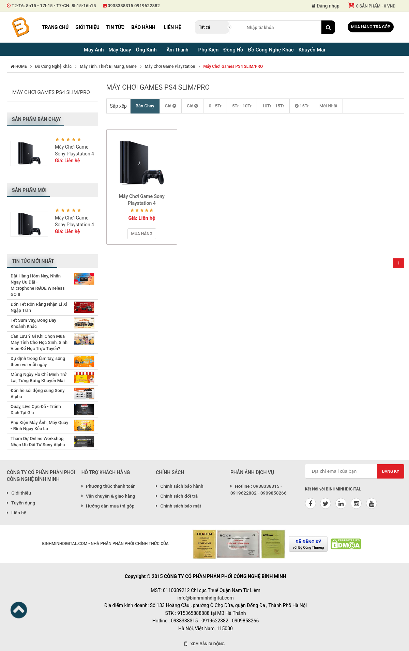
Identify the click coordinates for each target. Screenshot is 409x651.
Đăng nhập (325, 6)
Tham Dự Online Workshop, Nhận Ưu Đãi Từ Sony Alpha (38, 441)
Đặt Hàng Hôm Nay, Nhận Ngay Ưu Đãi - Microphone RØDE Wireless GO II (38, 285)
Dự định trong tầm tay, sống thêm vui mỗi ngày (38, 361)
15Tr (302, 105)
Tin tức (115, 27)
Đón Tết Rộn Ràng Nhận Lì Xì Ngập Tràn (39, 307)
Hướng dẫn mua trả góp (108, 506)
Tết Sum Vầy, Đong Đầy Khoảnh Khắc (33, 323)
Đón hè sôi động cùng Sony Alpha (37, 393)
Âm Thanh (177, 49)
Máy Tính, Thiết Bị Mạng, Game (108, 66)
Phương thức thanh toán (108, 486)
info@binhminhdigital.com (205, 598)
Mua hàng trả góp (370, 27)
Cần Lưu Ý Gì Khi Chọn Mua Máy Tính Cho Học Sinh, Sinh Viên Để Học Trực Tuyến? (39, 342)
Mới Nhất (328, 105)
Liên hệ (172, 27)
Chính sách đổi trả (177, 496)
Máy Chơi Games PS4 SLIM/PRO (233, 66)
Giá (170, 105)
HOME (19, 66)
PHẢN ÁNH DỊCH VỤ (252, 472)
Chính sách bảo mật (178, 506)
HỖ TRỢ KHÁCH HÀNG (105, 472)
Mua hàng (141, 233)
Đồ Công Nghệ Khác (53, 66)
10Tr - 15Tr (273, 105)
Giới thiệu (87, 27)
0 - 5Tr (215, 105)
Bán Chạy (145, 105)
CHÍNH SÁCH (170, 472)
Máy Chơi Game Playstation (170, 66)
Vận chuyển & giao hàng (108, 496)
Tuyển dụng (21, 502)
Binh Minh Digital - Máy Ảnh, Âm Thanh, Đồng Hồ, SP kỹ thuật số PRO (20, 27)
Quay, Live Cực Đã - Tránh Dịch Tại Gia (36, 409)
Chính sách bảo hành (179, 486)
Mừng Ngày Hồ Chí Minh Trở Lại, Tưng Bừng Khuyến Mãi (38, 377)
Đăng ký (390, 471)
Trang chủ (55, 27)
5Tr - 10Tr (242, 105)
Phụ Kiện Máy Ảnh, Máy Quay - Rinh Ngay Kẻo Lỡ (39, 425)
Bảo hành (143, 27)
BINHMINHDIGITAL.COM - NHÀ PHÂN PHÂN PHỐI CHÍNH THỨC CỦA (105, 543)
